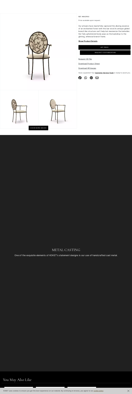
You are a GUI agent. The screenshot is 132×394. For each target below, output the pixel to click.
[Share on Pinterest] (91, 77)
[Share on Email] (97, 77)
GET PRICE (104, 47)
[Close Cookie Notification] (128, 391)
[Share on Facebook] (79, 77)
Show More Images (38, 128)
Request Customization (105, 52)
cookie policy (98, 391)
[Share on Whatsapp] (85, 77)
